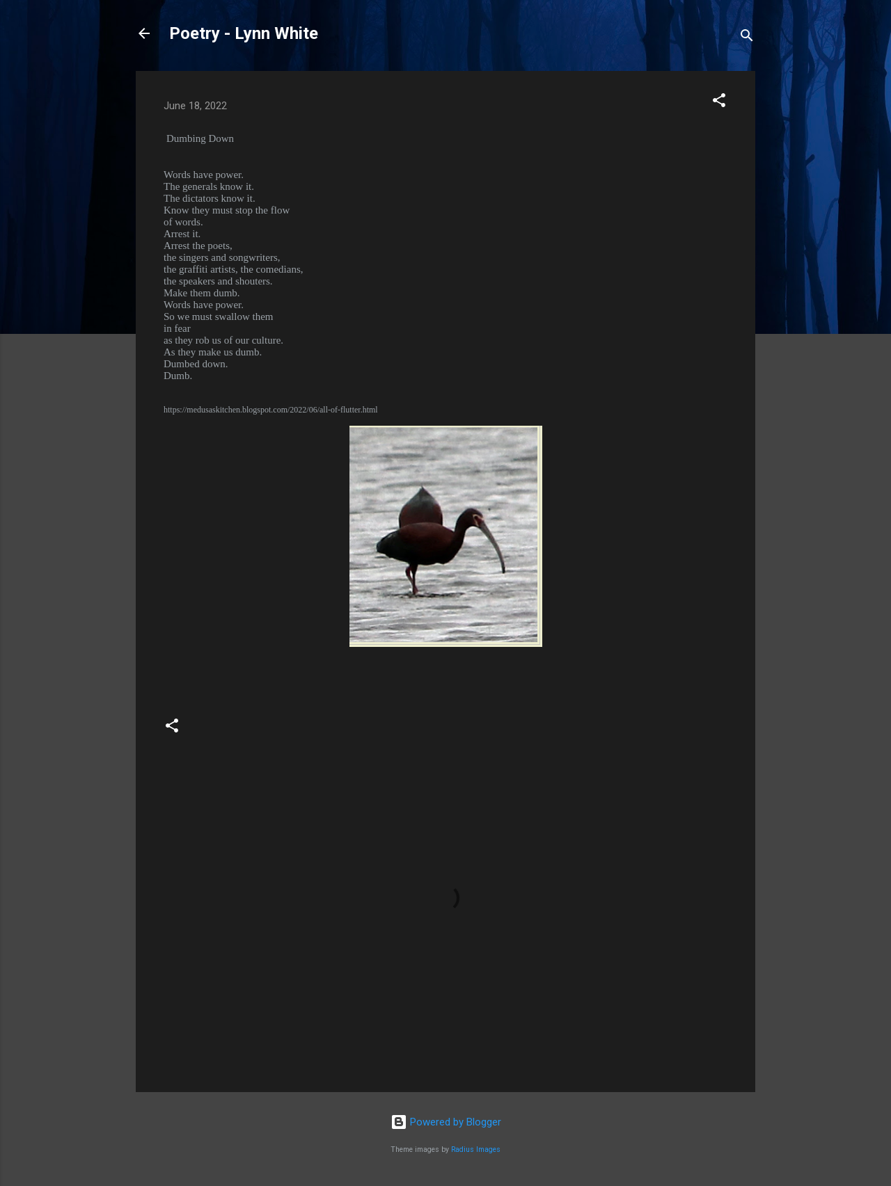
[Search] (747, 38)
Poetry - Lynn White (243, 33)
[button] (719, 102)
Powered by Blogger (446, 1122)
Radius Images (475, 1149)
